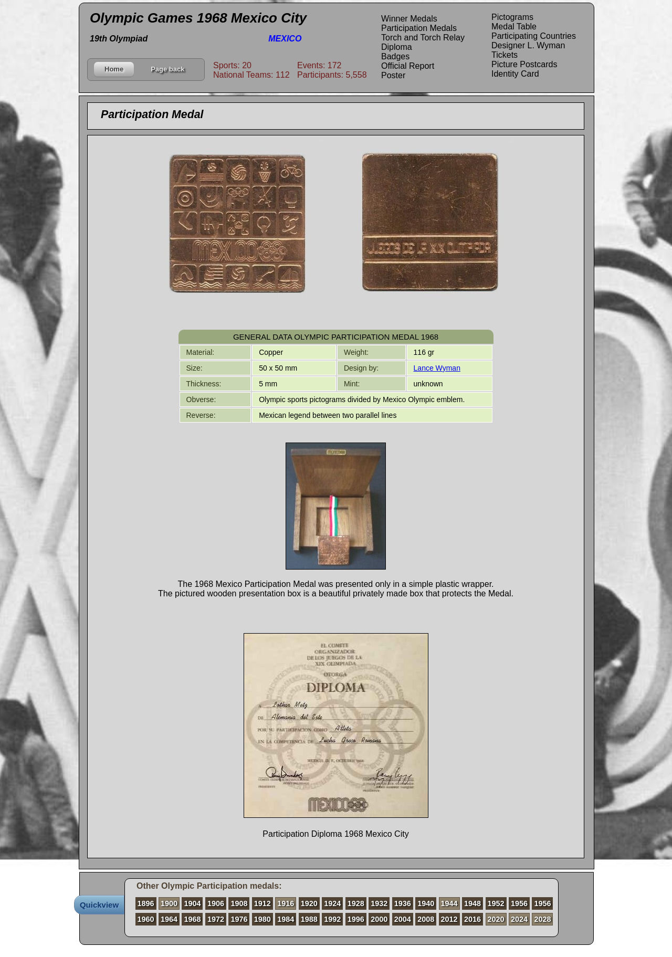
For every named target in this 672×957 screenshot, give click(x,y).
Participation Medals (419, 28)
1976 (238, 919)
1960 (146, 919)
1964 (169, 919)
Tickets (504, 54)
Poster (393, 75)
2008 (425, 919)
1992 (332, 919)
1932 (379, 903)
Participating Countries (533, 35)
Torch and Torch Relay (423, 37)
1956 (519, 903)
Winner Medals (409, 18)
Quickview (99, 904)
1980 (262, 919)
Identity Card (515, 73)
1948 (472, 903)
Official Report (407, 65)
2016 (472, 919)
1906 (215, 903)
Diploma (396, 47)
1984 (285, 919)
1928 (356, 903)
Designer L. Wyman (528, 45)
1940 (425, 903)
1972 (215, 919)
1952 (496, 903)
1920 (309, 903)
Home (113, 69)
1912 (262, 903)
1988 (309, 919)
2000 (379, 919)
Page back (167, 69)
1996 (356, 919)
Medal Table (514, 26)
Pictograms (512, 17)
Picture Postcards (524, 64)
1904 (192, 903)
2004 (402, 919)
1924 (332, 903)
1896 (146, 903)
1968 (192, 919)
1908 (238, 903)
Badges (395, 56)
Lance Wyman (437, 368)
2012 (449, 919)
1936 (402, 903)
